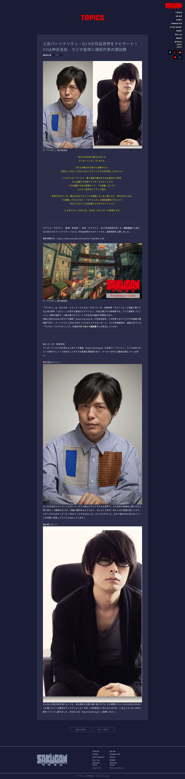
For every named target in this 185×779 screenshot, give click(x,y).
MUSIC (179, 31)
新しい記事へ (104, 730)
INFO (58, 55)
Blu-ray (178, 34)
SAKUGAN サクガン (173, 5)
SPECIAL (96, 765)
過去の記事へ (81, 730)
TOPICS (178, 12)
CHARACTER (176, 23)
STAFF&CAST (176, 27)
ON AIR (179, 16)
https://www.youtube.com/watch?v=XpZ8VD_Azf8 (82, 238)
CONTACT (97, 769)
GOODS (179, 38)
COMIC (179, 47)
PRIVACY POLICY (119, 769)
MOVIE (179, 44)
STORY (179, 20)
